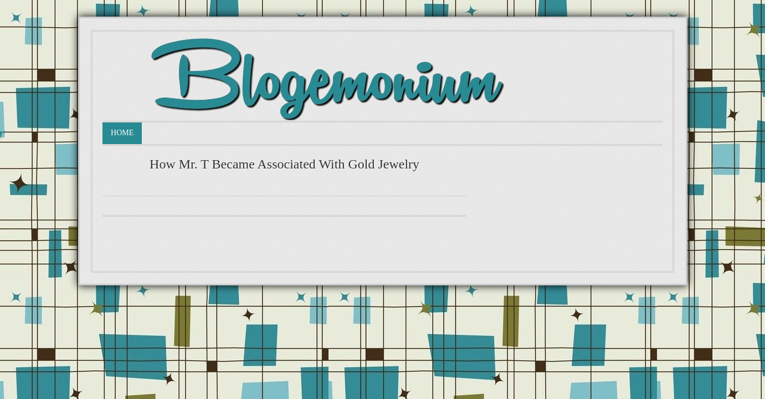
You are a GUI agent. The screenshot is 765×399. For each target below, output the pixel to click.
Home (122, 133)
